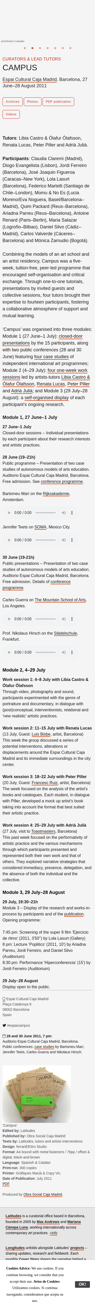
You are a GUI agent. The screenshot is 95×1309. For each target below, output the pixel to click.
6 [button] (62, 48)
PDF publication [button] (58, 101)
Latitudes (13, 1216)
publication (74, 914)
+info (54, 1233)
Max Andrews (48, 1222)
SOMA (40, 527)
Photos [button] (32, 101)
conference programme (62, 481)
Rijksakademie (56, 493)
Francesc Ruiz (45, 783)
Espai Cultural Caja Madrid (30, 79)
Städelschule (65, 633)
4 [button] (47, 48)
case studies (44, 1047)
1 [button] (24, 48)
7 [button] (70, 48)
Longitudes (15, 1248)
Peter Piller (78, 384)
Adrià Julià (21, 390)
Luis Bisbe (41, 734)
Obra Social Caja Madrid (43, 1194)
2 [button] (32, 48)
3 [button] (40, 48)
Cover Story (29, 1259)
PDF (6, 1184)
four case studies (51, 356)
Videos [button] (11, 114)
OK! (82, 1284)
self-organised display (47, 397)
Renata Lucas (51, 384)
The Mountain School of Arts (60, 600)
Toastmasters (43, 831)
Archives (13, 101)
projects (77, 1248)
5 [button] (55, 48)
